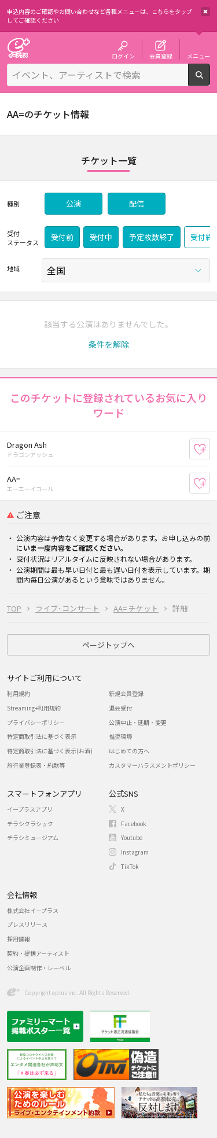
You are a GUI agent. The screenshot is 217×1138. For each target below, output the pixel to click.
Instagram (135, 852)
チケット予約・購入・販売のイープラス (18, 48)
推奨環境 (120, 736)
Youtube (131, 837)
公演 (73, 203)
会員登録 (160, 55)
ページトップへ (108, 644)
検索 (209, 81)
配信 (136, 203)
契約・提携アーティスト (38, 953)
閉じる (205, 11)
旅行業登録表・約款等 (36, 765)
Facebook (133, 823)
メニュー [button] (198, 55)
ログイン (123, 55)
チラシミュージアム (32, 837)
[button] (108, 344)
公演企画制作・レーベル (39, 967)
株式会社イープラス (32, 910)
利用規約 (18, 693)
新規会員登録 (126, 693)
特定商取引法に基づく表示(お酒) (50, 750)
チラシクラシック (30, 823)
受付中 (101, 236)
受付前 (62, 236)
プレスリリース (27, 924)
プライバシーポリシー (36, 722)
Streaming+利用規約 (34, 708)
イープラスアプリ (30, 809)
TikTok (130, 866)
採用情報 (18, 938)
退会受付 (120, 708)
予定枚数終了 (151, 236)
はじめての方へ (129, 750)
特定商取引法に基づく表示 (41, 736)
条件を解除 (109, 344)
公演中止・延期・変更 (138, 722)
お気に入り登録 (209, 448)
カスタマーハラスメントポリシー (152, 765)
